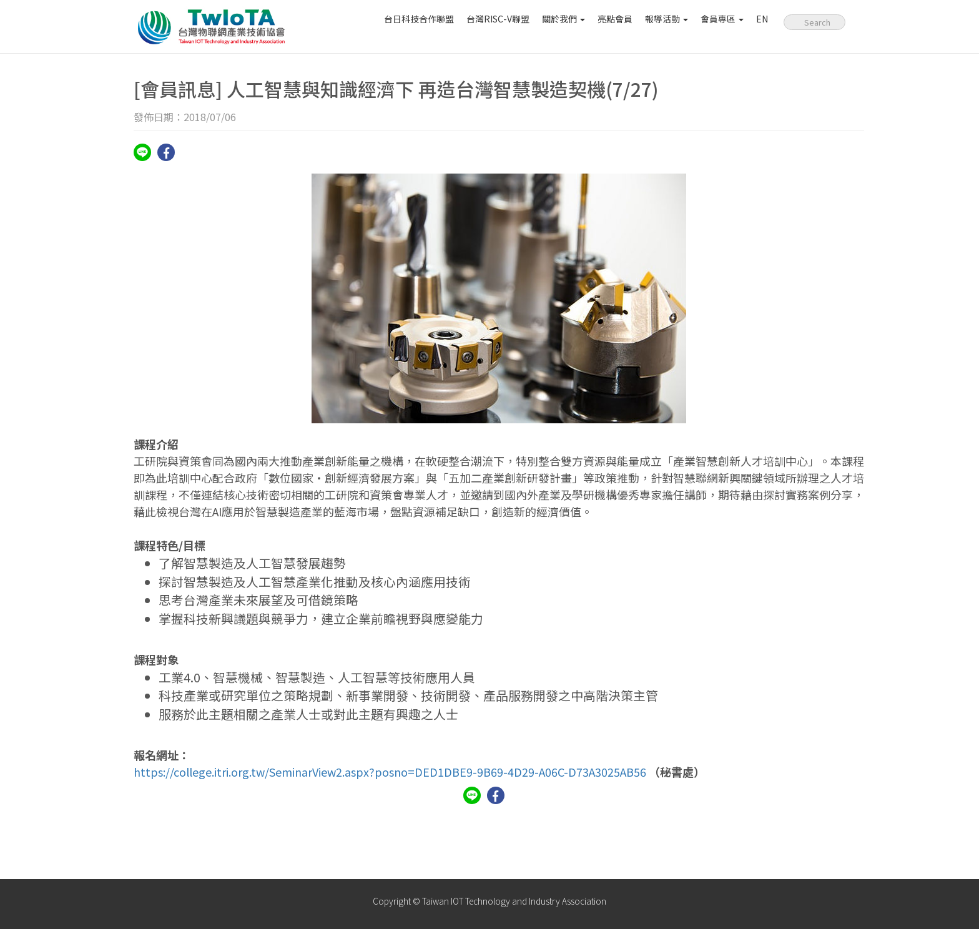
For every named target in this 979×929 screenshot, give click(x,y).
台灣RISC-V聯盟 (497, 18)
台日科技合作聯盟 (419, 18)
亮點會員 (615, 18)
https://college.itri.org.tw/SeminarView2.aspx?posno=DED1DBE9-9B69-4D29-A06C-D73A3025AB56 (390, 772)
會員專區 (722, 18)
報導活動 (666, 18)
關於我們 (563, 18)
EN (762, 18)
